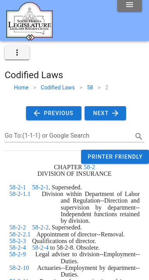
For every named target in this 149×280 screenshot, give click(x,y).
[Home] (29, 37)
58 (90, 87)
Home (21, 87)
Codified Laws (58, 87)
